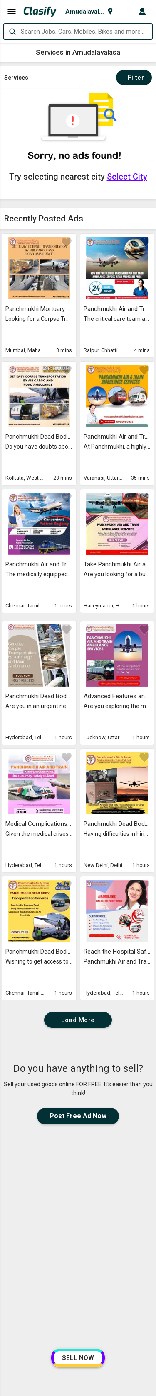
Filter (134, 77)
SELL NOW (78, 1358)
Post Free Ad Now (78, 1116)
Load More (78, 1020)
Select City (127, 177)
